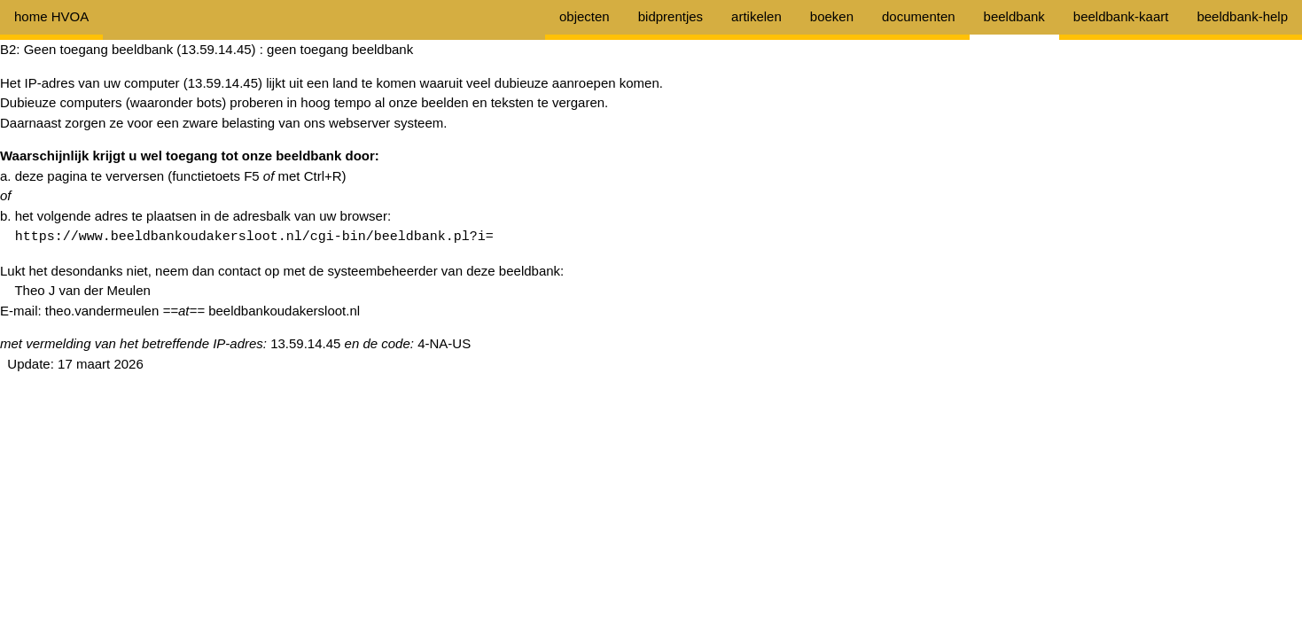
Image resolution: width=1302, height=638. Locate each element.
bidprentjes (670, 16)
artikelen (756, 16)
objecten (584, 16)
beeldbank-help (1242, 16)
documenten (918, 16)
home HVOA (51, 16)
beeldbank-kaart (1121, 16)
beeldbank (1014, 16)
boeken (832, 16)
